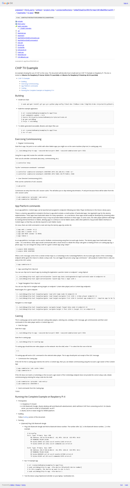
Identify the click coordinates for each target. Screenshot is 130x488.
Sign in (126, 3)
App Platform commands (29, 86)
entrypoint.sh (22, 50)
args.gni (20, 43)
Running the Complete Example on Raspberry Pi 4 (37, 90)
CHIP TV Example (24, 78)
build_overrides (23, 26)
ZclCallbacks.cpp (23, 57)
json (126, 485)
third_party (29, 10)
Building (24, 81)
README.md (22, 55)
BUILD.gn (21, 45)
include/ (20, 21)
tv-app (30, 12)
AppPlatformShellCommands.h (28, 40)
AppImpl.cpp (22, 33)
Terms (23, 485)
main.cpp (21, 52)
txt (121, 485)
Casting (23, 88)
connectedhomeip (64, 10)
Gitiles (12, 485)
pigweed (19, 10)
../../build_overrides (25, 28)
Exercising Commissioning (29, 84)
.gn (19, 31)
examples (21, 12)
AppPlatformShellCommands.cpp (28, 38)
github (39, 10)
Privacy (17, 485)
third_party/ (21, 24)
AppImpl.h (21, 36)
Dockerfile (21, 47)
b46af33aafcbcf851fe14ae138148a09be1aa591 (94, 10)
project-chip (49, 10)
